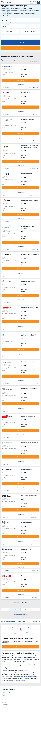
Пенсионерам (5, 704)
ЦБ (29, 1)
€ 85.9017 (32, 3)
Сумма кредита (6, 18)
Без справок (10, 31)
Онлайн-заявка (33, 621)
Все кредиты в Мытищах (20, 614)
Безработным (5, 707)
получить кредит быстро (18, 680)
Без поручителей (30, 31)
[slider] (10, 22)
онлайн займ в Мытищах (7, 13)
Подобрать (20, 42)
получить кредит (18, 657)
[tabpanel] (19, 698)
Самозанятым (6, 692)
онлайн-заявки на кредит (23, 664)
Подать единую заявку (21, 48)
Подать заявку (20, 80)
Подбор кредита (22, 621)
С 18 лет (4, 697)
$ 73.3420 (32, 1)
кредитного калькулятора (27, 676)
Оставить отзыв (20, 647)
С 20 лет (4, 702)
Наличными (20, 37)
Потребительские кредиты (8, 621)
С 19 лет (4, 700)
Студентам (5, 695)
